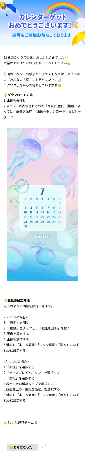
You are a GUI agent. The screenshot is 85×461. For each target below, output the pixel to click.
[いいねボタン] (22, 447)
